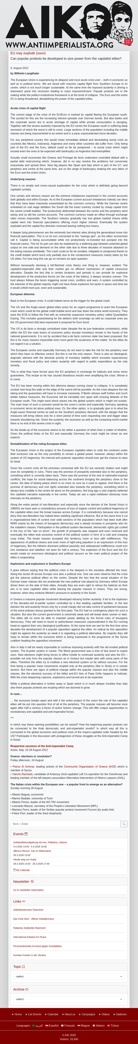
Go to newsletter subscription (28, 890)
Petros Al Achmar (23, 766)
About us (70, 1014)
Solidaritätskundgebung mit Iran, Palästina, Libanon (40, 842)
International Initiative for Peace (29, 937)
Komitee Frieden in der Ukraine (29, 955)
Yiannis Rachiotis (22, 774)
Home (18, 1014)
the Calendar (21, 870)
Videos (105, 1014)
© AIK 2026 (69, 1035)
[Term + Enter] (65, 824)
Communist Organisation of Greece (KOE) (90, 766)
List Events (34, 1014)
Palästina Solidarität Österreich (29, 928)
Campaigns (88, 1014)
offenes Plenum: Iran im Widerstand (32, 851)
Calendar (53, 1014)
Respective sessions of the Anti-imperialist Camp (42, 746)
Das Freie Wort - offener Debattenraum (33, 919)
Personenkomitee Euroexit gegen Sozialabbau (37, 946)
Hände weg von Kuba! (25, 859)
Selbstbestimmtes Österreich (28, 909)
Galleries (121, 1014)
